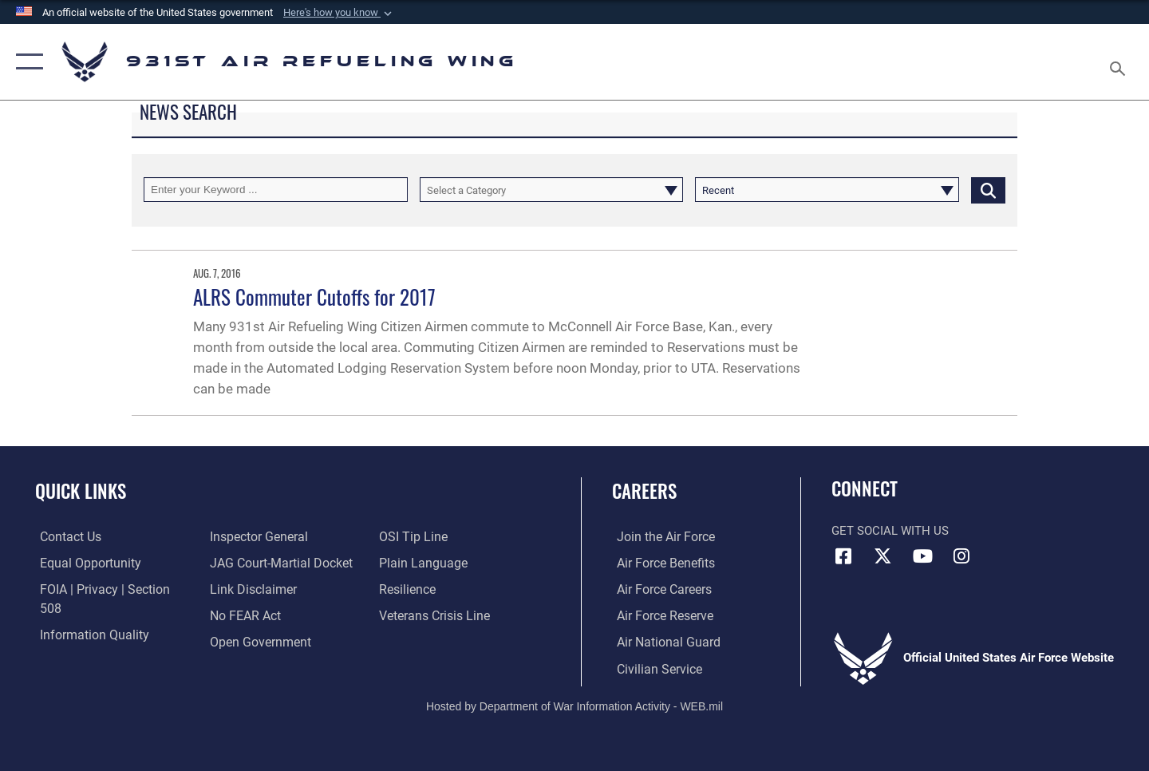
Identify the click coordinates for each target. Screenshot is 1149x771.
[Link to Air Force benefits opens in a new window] (659, 563)
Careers (644, 490)
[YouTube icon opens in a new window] (922, 556)
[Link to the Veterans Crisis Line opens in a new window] (434, 589)
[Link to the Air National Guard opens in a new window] (661, 641)
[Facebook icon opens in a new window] (843, 556)
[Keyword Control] (276, 189)
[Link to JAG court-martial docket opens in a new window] (276, 536)
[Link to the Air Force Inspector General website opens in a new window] (82, 641)
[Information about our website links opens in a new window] (249, 563)
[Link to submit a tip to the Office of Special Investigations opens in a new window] (240, 641)
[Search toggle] (1120, 61)
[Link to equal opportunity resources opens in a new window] (82, 563)
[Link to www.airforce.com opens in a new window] (659, 536)
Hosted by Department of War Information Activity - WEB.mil (574, 704)
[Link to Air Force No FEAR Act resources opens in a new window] (243, 589)
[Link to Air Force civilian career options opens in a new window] (652, 667)
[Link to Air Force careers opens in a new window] (658, 589)
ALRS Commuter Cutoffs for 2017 (314, 296)
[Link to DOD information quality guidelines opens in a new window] (86, 614)
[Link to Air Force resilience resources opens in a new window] (408, 563)
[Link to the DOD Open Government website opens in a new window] (255, 614)
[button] (339, 13)
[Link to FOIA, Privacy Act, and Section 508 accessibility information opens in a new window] (108, 589)
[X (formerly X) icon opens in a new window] (883, 556)
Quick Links (80, 490)
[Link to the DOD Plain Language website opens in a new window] (421, 536)
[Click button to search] (988, 189)
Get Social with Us (890, 531)
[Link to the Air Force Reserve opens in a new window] (659, 614)
